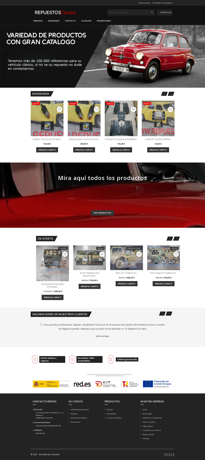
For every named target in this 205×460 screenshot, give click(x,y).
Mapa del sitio (148, 434)
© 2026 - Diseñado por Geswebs (45, 454)
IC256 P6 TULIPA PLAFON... (158, 139)
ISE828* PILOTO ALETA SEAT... (47, 139)
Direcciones (75, 422)
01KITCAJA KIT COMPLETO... (163, 273)
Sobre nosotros (149, 422)
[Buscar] (131, 12)
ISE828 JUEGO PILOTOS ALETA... (84, 139)
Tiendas (145, 438)
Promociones (104, 20)
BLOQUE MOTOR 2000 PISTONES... (52, 285)
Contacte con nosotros (162, 3)
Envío (144, 409)
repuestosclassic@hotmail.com (48, 425)
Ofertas (109, 409)
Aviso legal (146, 413)
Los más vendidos (114, 418)
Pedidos (74, 413)
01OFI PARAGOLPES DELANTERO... (89, 274)
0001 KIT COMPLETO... (126, 273)
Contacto (70, 20)
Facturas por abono (78, 418)
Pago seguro (147, 426)
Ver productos (102, 213)
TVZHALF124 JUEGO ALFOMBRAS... (121, 139)
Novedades (54, 20)
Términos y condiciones (152, 418)
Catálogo (86, 20)
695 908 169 (40, 433)
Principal (38, 20)
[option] (102, 56)
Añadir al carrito (47, 150)
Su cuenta (76, 401)
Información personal (79, 409)
